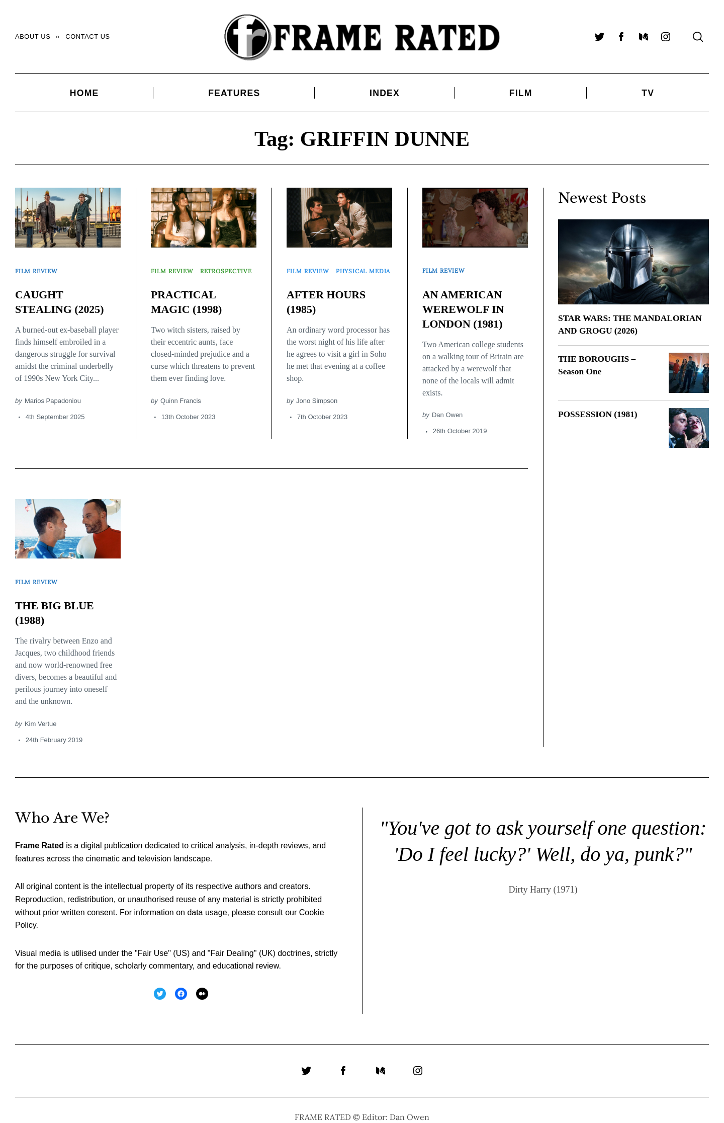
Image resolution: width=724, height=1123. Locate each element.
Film (520, 93)
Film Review (38, 267)
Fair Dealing (231, 939)
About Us (32, 36)
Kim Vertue (41, 709)
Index (385, 93)
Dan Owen (447, 408)
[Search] (698, 37)
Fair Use (153, 939)
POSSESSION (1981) (599, 414)
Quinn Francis (180, 404)
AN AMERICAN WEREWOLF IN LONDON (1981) (467, 302)
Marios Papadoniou (53, 393)
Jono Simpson (316, 404)
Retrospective (179, 277)
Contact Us (87, 36)
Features (234, 93)
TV (648, 93)
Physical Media (317, 277)
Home (84, 93)
